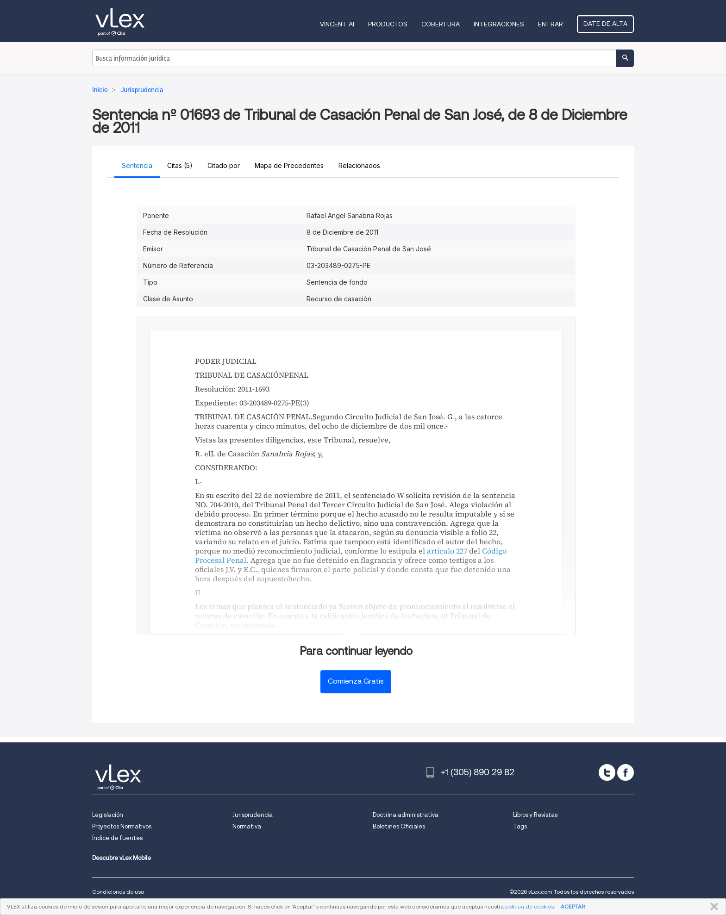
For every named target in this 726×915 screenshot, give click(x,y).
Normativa (246, 826)
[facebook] (625, 772)
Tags (520, 826)
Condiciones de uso (118, 892)
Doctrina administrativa (405, 814)
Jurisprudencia (252, 814)
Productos (387, 24)
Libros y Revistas (535, 814)
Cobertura (440, 24)
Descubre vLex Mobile (121, 857)
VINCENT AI (337, 24)
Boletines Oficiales (399, 826)
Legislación (107, 814)
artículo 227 (447, 551)
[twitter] (607, 772)
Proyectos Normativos (121, 826)
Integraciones (499, 24)
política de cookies (529, 906)
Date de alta (605, 23)
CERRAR (712, 906)
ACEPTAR (573, 906)
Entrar (550, 24)
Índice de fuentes (117, 837)
